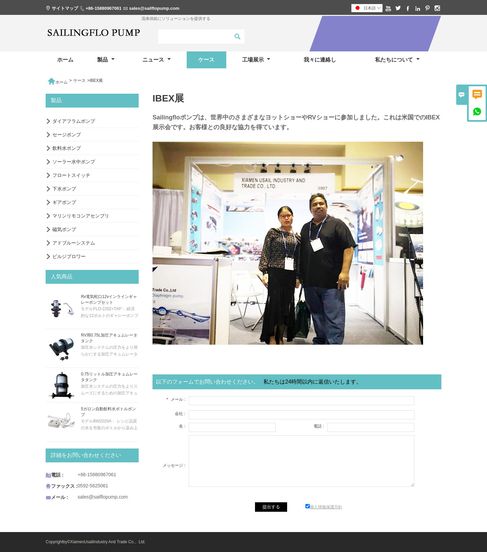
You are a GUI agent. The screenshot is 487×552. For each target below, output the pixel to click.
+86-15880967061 (103, 8)
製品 (105, 60)
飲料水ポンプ (66, 148)
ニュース (156, 60)
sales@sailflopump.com (154, 8)
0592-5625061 (93, 485)
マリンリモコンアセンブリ (80, 215)
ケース (206, 60)
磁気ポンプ (64, 229)
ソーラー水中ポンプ (73, 161)
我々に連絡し (320, 60)
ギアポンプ (64, 202)
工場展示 (256, 60)
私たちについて (397, 60)
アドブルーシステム (73, 243)
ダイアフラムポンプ (73, 121)
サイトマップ (65, 8)
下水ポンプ (64, 188)
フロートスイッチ (71, 175)
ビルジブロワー (69, 256)
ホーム (65, 60)
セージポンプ (66, 134)
